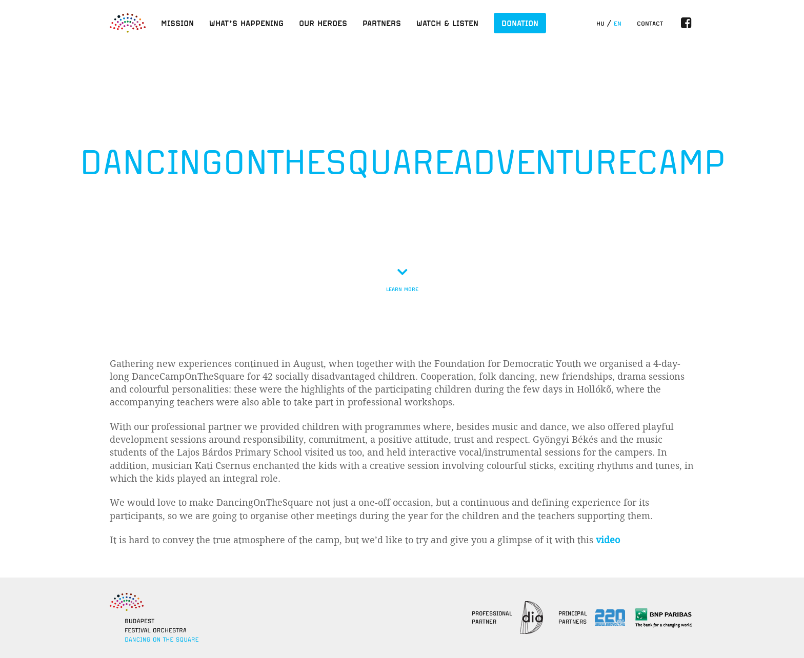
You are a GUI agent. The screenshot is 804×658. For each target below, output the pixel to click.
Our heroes (323, 23)
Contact (650, 23)
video (608, 540)
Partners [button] (382, 23)
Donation (519, 23)
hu (600, 23)
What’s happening (246, 23)
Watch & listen (447, 23)
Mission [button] (177, 23)
